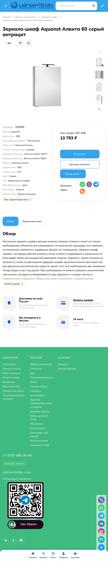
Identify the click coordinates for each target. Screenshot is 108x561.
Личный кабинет (67, 368)
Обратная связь (11, 386)
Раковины (35, 390)
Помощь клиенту (12, 368)
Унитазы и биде (38, 386)
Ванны (33, 381)
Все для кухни (37, 428)
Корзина (62, 364)
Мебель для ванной (25, 17)
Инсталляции (37, 395)
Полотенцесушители (41, 377)
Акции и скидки (11, 377)
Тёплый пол (36, 423)
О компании (9, 364)
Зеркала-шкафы (49, 17)
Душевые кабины (39, 411)
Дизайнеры (9, 381)
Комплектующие (39, 440)
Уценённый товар (39, 445)
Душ (32, 373)
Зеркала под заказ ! (13, 390)
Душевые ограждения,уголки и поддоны (41, 403)
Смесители (36, 368)
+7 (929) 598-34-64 (17, 455)
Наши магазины (11, 373)
